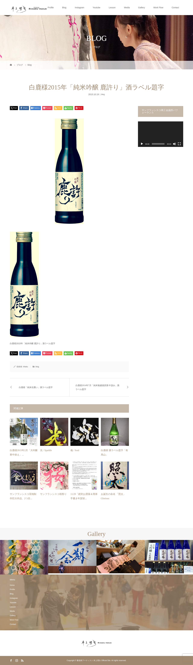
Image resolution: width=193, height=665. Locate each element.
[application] (160, 134)
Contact (175, 7)
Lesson (112, 7)
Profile (51, 7)
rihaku (25, 367)
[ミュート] (174, 143)
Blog (64, 7)
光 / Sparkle (46, 450)
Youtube (96, 7)
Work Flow (158, 7)
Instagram (79, 7)
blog (103, 94)
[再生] (141, 143)
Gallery (141, 7)
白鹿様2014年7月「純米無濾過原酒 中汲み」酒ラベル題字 (97, 387)
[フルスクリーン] (179, 143)
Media (127, 7)
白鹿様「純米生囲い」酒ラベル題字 (36, 387)
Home (36, 7)
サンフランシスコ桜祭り (53, 494)
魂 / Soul (74, 450)
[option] (24, 557)
